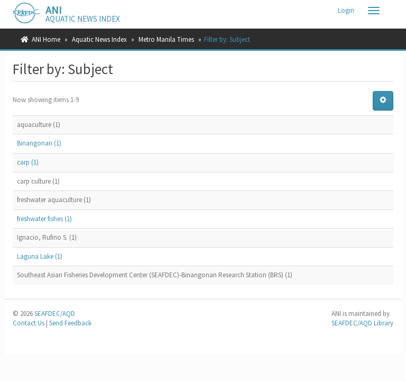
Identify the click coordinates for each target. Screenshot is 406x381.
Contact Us (28, 323)
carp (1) (28, 162)
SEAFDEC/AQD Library (362, 323)
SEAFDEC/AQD (54, 313)
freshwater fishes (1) (44, 218)
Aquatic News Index (99, 39)
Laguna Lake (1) (39, 256)
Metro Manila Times (166, 39)
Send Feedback (70, 323)
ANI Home (46, 39)
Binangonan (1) (39, 143)
